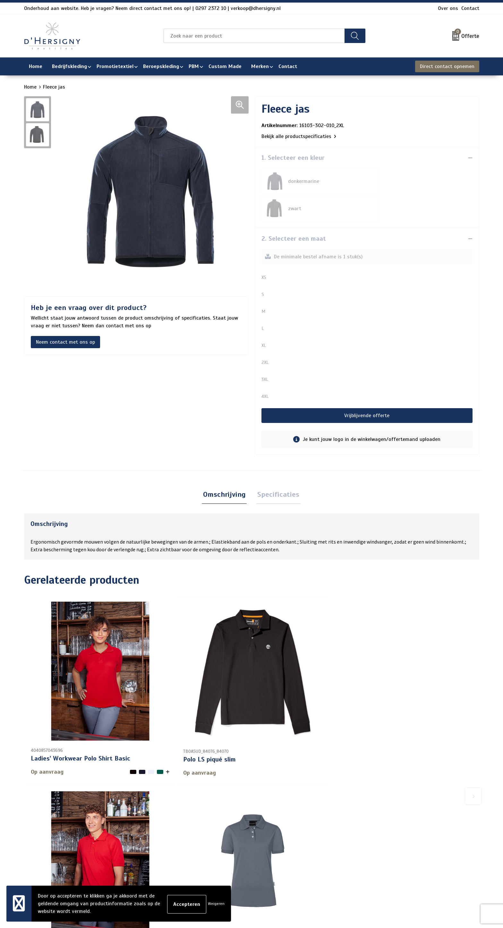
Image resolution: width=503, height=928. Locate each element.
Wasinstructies (214, 875)
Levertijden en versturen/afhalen (235, 844)
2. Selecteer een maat (293, 211)
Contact (470, 8)
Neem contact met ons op (65, 342)
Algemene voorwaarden (396, 813)
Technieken (209, 865)
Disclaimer (381, 844)
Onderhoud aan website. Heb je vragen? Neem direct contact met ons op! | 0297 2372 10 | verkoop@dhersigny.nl (152, 8)
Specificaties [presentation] (277, 467)
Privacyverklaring (389, 834)
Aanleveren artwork (219, 854)
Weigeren (216, 903)
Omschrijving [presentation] (225, 467)
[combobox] (254, 36)
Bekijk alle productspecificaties (298, 136)
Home (30, 87)
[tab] (225, 468)
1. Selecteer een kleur (293, 158)
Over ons (448, 8)
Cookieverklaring (388, 824)
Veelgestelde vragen (220, 834)
